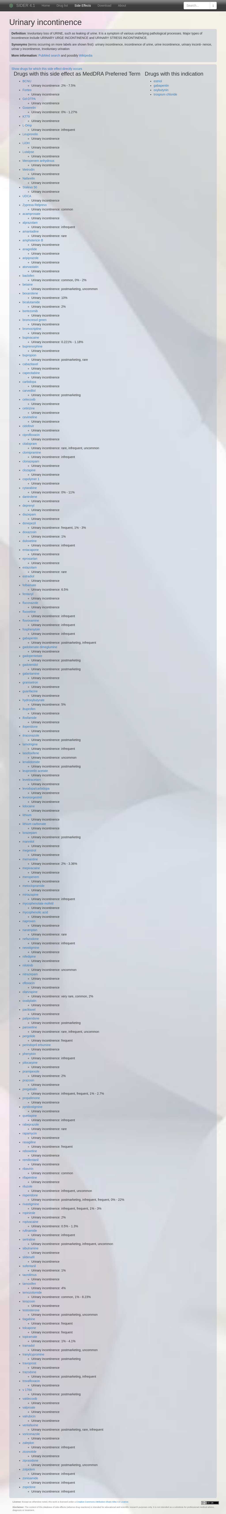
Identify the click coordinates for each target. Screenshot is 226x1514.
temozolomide (32, 1292)
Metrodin (28, 169)
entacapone (31, 550)
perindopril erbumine (37, 1045)
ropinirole (29, 1213)
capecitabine (31, 373)
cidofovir (28, 426)
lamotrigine (30, 744)
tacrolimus (30, 1275)
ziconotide (29, 1451)
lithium (27, 815)
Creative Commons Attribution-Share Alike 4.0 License (102, 1502)
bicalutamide (31, 302)
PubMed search (49, 55)
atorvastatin (30, 267)
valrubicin (29, 1416)
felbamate (29, 585)
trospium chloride (165, 94)
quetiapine (30, 1115)
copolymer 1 (31, 479)
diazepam (29, 514)
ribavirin (28, 1168)
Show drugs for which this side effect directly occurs (46, 69)
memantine (30, 859)
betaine (28, 284)
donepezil (29, 523)
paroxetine (30, 1027)
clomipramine (32, 452)
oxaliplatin (29, 1000)
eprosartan (30, 558)
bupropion (29, 355)
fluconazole (30, 603)
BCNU (27, 81)
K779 (26, 116)
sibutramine (30, 1248)
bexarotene (30, 293)
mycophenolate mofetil (38, 903)
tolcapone (29, 1328)
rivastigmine (31, 1204)
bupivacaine (31, 337)
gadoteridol (30, 664)
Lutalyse (28, 152)
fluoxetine (29, 611)
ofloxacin (29, 983)
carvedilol (29, 390)
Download (104, 5)
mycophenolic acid (35, 912)
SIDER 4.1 (25, 5)
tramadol (28, 1345)
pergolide (29, 1036)
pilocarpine (30, 1062)
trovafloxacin (31, 1381)
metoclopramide (34, 886)
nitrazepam (30, 974)
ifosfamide (30, 718)
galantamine (31, 673)
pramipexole (31, 1071)
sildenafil (28, 1257)
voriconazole (31, 1434)
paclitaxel (29, 1009)
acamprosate (31, 214)
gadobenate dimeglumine (40, 647)
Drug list (62, 5)
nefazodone (31, 939)
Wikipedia (85, 55)
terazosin (29, 1301)
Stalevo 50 (30, 187)
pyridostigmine (32, 1107)
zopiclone (29, 1487)
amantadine (31, 231)
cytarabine (30, 488)
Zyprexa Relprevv (35, 205)
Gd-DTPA (29, 99)
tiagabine (29, 1319)
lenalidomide (31, 762)
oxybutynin (161, 90)
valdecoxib (30, 1398)
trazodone (29, 1372)
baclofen (28, 275)
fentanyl (28, 594)
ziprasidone (30, 1460)
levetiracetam (32, 779)
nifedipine (29, 956)
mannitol (28, 841)
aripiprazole (30, 258)
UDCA (27, 196)
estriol (158, 81)
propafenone (31, 1098)
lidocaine (29, 806)
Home (46, 5)
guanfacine (30, 691)
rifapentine (30, 1177)
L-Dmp (27, 125)
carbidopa (29, 382)
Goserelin (29, 107)
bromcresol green (35, 320)
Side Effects (83, 5)
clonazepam (31, 461)
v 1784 (27, 1390)
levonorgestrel (32, 797)
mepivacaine (31, 868)
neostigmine (31, 947)
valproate (29, 1407)
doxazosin (29, 532)
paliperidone (31, 1018)
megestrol (29, 850)
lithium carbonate (34, 824)
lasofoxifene (31, 753)
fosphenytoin (31, 629)
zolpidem (29, 1469)
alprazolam (30, 222)
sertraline (29, 1239)
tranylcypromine (33, 1354)
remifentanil (30, 1160)
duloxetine (30, 541)
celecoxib (29, 399)
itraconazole (31, 735)
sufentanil (29, 1266)
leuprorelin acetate (35, 771)
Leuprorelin (30, 134)
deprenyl (28, 505)
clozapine (29, 470)
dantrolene (30, 496)
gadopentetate (32, 656)
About (122, 5)
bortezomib (30, 311)
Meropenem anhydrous (38, 160)
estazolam (30, 567)
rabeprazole (31, 1124)
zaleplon (28, 1443)
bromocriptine (32, 328)
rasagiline (29, 1142)
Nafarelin (29, 178)
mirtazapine (30, 894)
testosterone (31, 1310)
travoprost (29, 1363)
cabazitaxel (30, 364)
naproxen (29, 921)
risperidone (30, 1195)
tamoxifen (29, 1283)
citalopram (30, 443)
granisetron (30, 682)
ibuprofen (29, 709)
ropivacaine (30, 1222)
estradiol (28, 576)
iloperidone (30, 726)
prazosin (28, 1080)
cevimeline (30, 417)
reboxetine (30, 1151)
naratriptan (30, 930)
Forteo (27, 90)
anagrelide (30, 249)
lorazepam (30, 832)
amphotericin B (33, 240)
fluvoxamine (31, 620)
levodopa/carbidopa (36, 788)
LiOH (26, 143)
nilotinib (28, 965)
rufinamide (30, 1230)
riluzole (27, 1186)
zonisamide (30, 1478)
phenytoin (29, 1054)
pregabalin (30, 1089)
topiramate (30, 1336)
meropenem (31, 877)
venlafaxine (30, 1425)
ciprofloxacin (31, 435)
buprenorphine (32, 346)
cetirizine (29, 408)
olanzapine (30, 992)
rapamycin (30, 1133)
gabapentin (30, 638)
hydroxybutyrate (34, 700)
